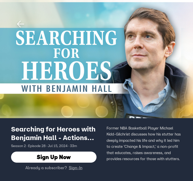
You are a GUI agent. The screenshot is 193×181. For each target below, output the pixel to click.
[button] (21, 24)
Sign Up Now (54, 157)
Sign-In (75, 167)
